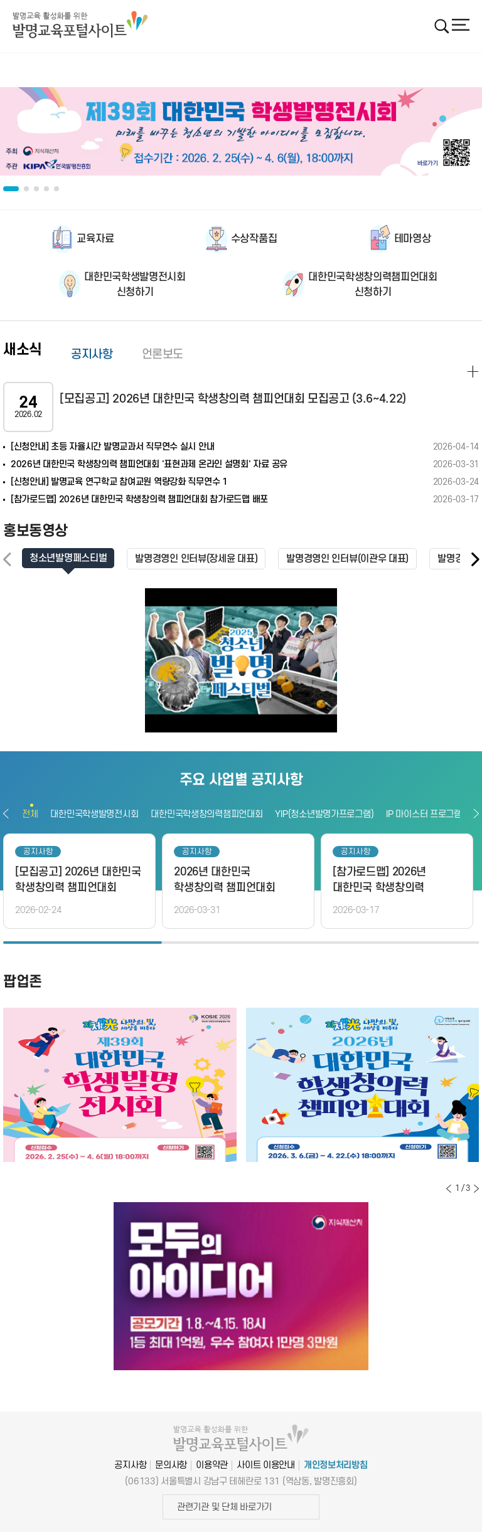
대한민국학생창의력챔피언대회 (206, 814)
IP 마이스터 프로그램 (424, 814)
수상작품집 (254, 239)
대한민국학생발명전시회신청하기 (134, 285)
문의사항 (171, 1465)
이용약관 (212, 1465)
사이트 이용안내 (266, 1465)
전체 (30, 814)
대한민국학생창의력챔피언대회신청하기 (372, 285)
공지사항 (92, 354)
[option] (241, 131)
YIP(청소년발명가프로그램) (324, 814)
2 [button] (241, 942)
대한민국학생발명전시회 (94, 814)
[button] (474, 559)
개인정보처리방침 (336, 1465)
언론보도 (163, 354)
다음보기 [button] (476, 813)
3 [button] (399, 942)
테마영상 (412, 239)
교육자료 (95, 239)
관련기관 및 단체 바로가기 (224, 1507)
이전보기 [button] (6, 813)
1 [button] (82, 942)
